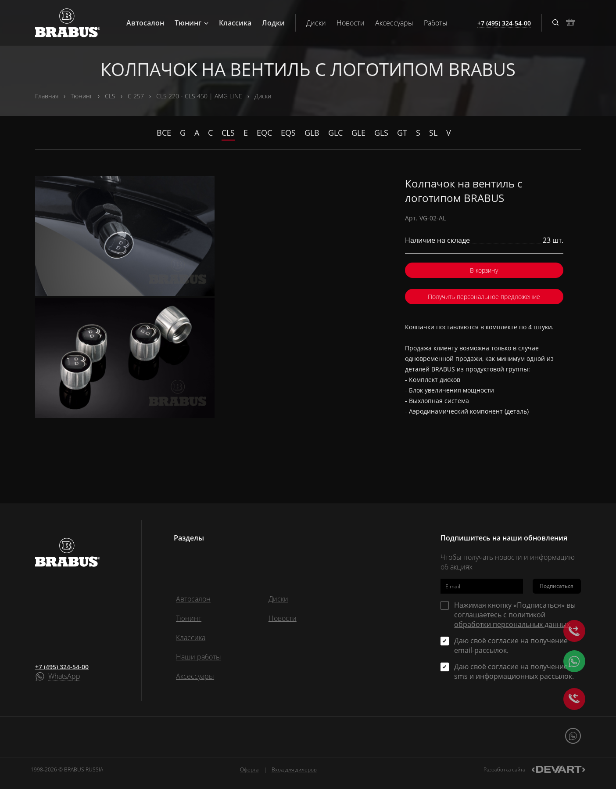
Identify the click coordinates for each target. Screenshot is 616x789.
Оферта (249, 769)
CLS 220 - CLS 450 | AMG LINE (199, 96)
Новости (351, 23)
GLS (381, 132)
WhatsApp (64, 676)
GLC (335, 132)
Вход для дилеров (294, 769)
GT (402, 132)
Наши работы (198, 657)
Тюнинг (191, 23)
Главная (46, 96)
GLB (311, 132)
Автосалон (145, 23)
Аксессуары (394, 23)
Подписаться (556, 586)
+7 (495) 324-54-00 (62, 667)
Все (164, 132)
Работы (436, 23)
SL (433, 132)
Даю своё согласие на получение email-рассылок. (511, 645)
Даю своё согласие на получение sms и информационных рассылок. (514, 671)
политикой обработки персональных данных (512, 619)
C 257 (136, 96)
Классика (235, 23)
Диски (316, 23)
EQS (288, 132)
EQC (264, 132)
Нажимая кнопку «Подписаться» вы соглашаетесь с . (515, 614)
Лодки (273, 23)
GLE (358, 132)
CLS (110, 96)
